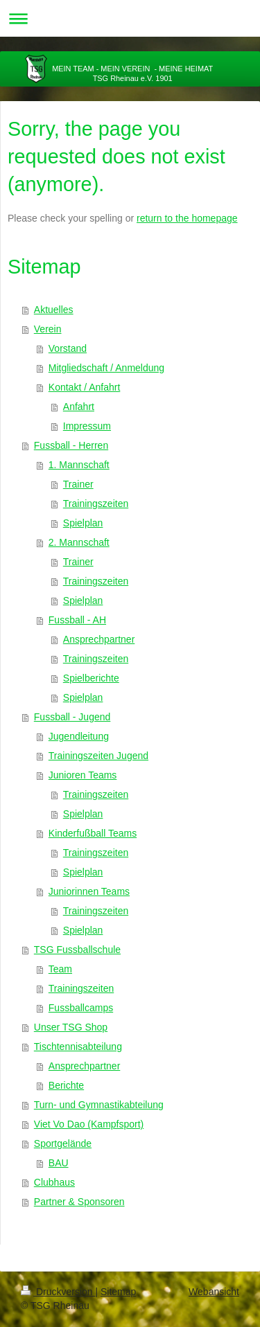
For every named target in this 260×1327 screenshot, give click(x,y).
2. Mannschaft (79, 542)
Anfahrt (78, 406)
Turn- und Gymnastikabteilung (99, 1104)
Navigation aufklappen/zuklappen (130, 18)
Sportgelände (63, 1143)
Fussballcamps (81, 1007)
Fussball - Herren (71, 445)
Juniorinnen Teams (89, 891)
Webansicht (214, 1291)
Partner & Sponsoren (79, 1201)
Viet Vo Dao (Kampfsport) (89, 1124)
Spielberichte (91, 678)
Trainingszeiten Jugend (98, 755)
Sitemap (118, 1291)
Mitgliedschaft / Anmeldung (106, 367)
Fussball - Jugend (72, 716)
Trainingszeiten (95, 503)
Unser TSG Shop (70, 1027)
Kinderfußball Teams (93, 833)
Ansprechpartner (99, 639)
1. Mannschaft (79, 464)
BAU (59, 1162)
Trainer (78, 484)
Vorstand (68, 348)
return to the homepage (187, 218)
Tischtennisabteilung (78, 1046)
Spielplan (83, 522)
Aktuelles (53, 309)
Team (60, 968)
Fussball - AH (77, 619)
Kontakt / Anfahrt (85, 387)
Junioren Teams (83, 775)
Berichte (66, 1085)
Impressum (87, 425)
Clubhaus (54, 1182)
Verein (48, 329)
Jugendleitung (79, 736)
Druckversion (58, 1291)
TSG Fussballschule (77, 949)
